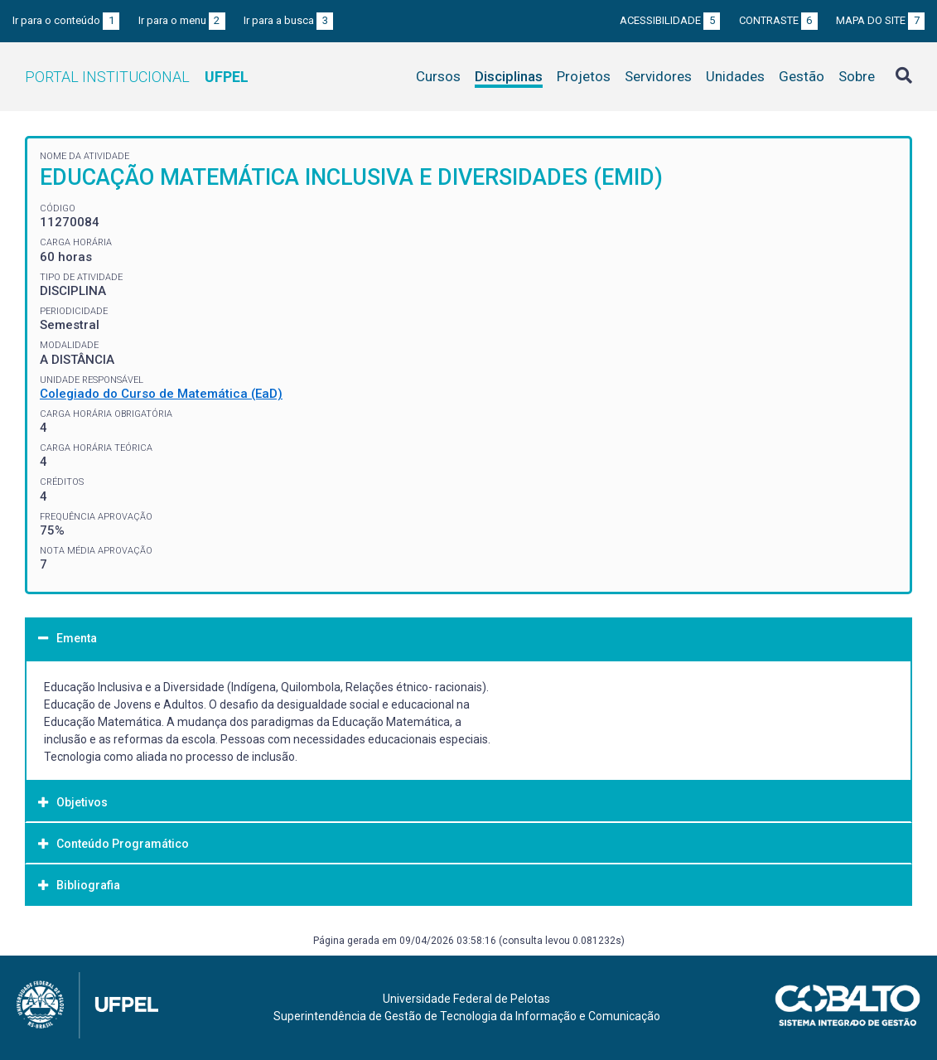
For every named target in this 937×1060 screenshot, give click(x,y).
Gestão (801, 76)
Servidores (658, 76)
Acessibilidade (670, 20)
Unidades (735, 76)
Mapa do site (880, 20)
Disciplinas (509, 76)
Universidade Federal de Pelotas (466, 998)
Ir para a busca (288, 20)
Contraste (778, 20)
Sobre (856, 76)
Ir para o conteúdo (65, 20)
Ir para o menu (181, 20)
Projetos (584, 76)
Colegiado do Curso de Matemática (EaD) (161, 393)
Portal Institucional (137, 76)
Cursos (438, 76)
